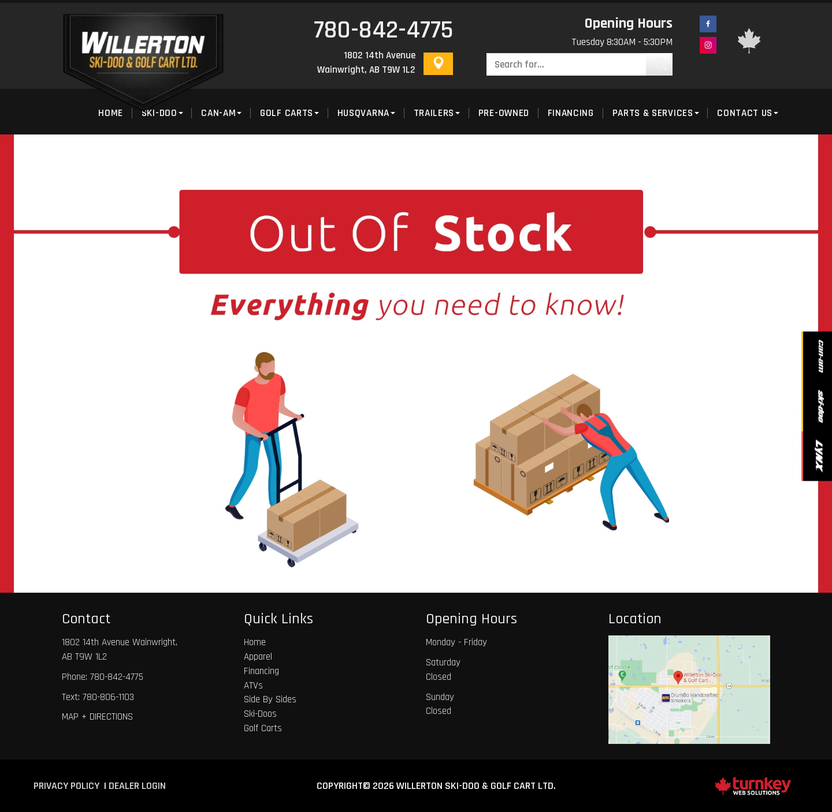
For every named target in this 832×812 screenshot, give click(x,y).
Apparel (258, 656)
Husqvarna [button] (366, 113)
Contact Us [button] (747, 113)
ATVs (253, 685)
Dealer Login (137, 785)
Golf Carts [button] (289, 113)
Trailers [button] (437, 113)
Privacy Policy (66, 785)
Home (255, 642)
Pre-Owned (503, 113)
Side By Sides (270, 699)
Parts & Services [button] (655, 113)
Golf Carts (263, 728)
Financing (571, 113)
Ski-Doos (260, 714)
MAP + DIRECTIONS (97, 716)
